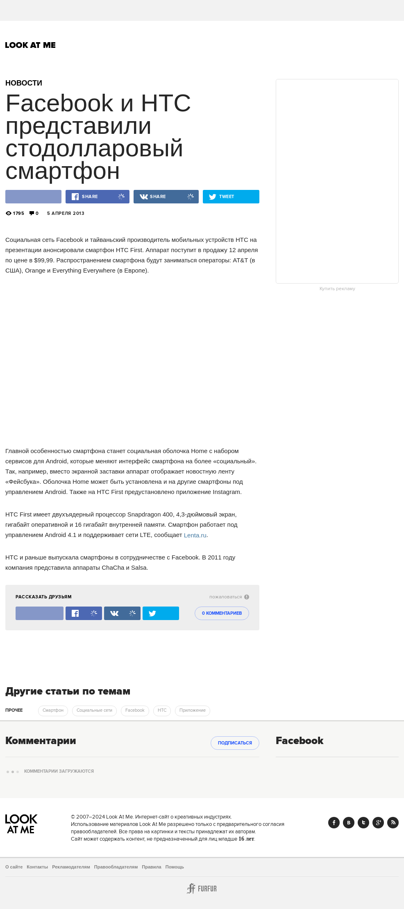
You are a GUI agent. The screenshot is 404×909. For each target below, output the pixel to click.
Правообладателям (116, 866)
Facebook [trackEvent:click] (135, 710)
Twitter (363, 822)
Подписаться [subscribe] (235, 743)
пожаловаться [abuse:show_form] (229, 597)
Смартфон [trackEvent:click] (53, 710)
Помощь (175, 866)
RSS (393, 822)
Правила (151, 866)
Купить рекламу (337, 288)
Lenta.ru (195, 534)
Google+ (378, 822)
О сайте (14, 866)
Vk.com (348, 822)
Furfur (202, 888)
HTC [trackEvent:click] (162, 710)
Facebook (334, 822)
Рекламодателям (71, 866)
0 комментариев (222, 613)
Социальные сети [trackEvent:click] (94, 710)
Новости (23, 83)
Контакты (37, 866)
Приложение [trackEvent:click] (192, 710)
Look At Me (30, 45)
